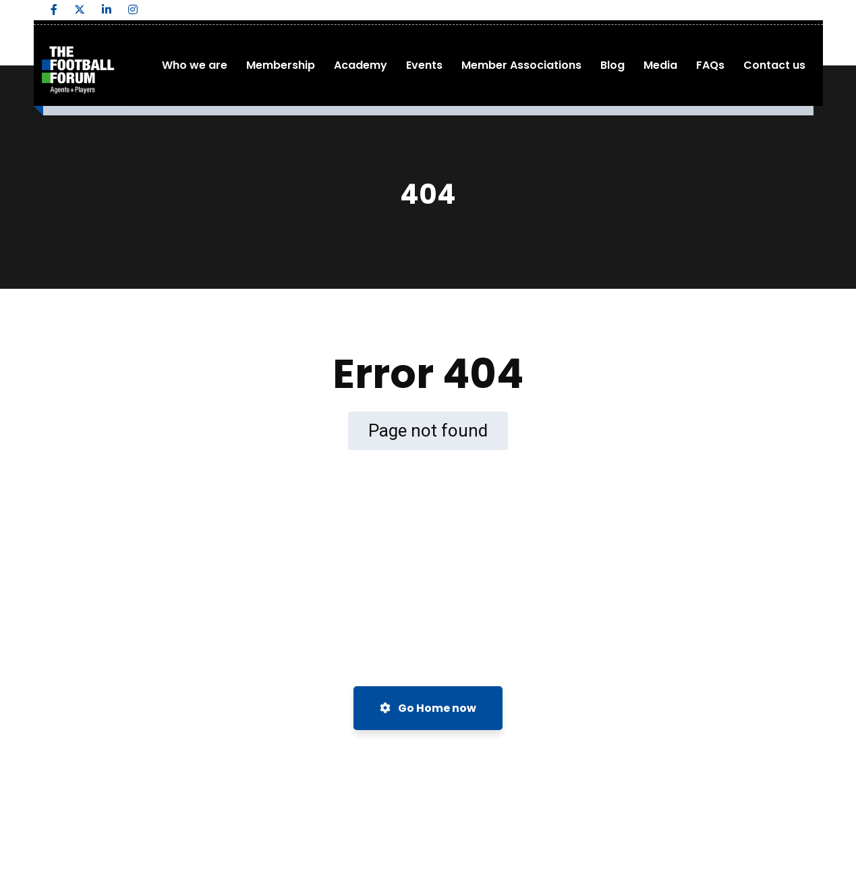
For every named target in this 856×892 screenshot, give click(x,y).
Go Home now (428, 708)
